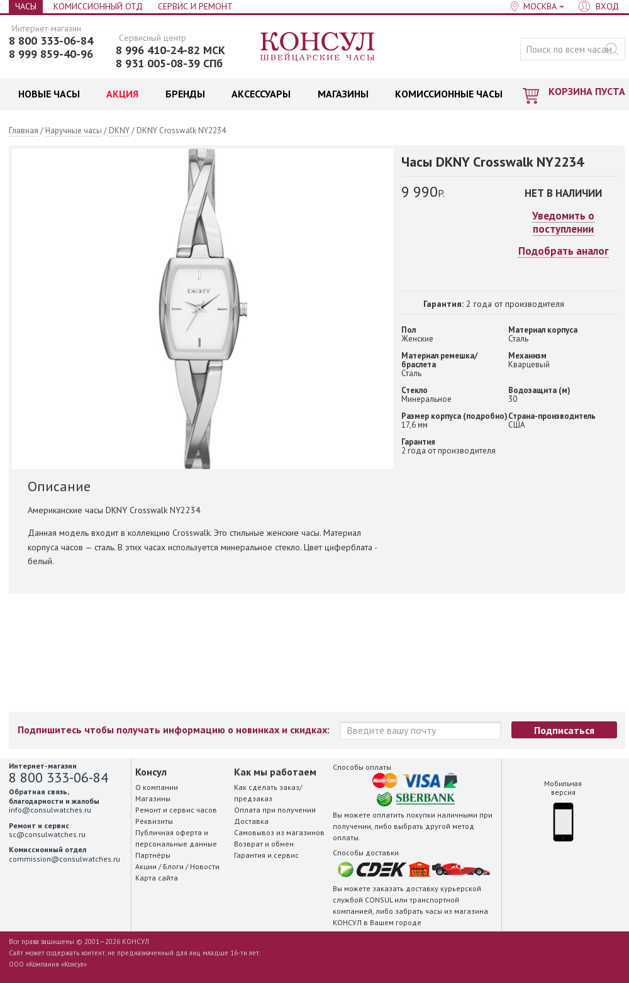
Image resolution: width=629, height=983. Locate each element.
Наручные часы (73, 130)
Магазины (152, 798)
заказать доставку (405, 888)
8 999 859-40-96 (51, 54)
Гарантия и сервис (266, 855)
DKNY (119, 130)
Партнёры (152, 855)
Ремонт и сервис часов (176, 809)
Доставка (251, 821)
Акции (146, 866)
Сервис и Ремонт (195, 6)
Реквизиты (154, 821)
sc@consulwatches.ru (47, 834)
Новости (205, 866)
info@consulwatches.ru (50, 809)
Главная (23, 130)
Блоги (173, 866)
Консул (318, 47)
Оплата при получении (275, 809)
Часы (25, 6)
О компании (156, 787)
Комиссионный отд (98, 6)
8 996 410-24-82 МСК (170, 50)
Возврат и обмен (264, 843)
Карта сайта (156, 877)
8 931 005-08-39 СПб (169, 63)
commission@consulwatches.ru (64, 859)
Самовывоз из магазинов (279, 832)
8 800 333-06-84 (51, 41)
